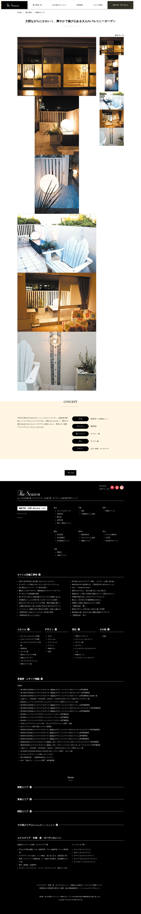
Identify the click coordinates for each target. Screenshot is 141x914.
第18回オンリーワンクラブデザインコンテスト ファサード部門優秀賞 (44, 720)
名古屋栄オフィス (63, 541)
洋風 (49, 651)
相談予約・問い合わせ (120, 5)
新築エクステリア (26, 658)
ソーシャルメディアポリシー (90, 888)
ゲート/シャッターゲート (84, 639)
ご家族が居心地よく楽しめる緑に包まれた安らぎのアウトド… (40, 606)
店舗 (104, 636)
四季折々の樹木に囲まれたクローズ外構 (86, 603)
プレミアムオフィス (64, 511)
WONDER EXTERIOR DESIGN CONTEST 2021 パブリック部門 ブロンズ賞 (46, 751)
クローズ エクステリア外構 (29, 639)
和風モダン (52, 648)
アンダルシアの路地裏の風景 (29, 594)
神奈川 (80, 531)
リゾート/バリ (53, 642)
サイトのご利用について (93, 885)
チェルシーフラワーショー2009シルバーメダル (36, 754)
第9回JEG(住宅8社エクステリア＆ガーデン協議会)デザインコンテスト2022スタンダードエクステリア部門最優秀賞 (60, 729)
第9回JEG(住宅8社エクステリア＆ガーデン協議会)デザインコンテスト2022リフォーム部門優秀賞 (53, 736)
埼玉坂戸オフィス (112, 541)
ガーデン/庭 (79, 642)
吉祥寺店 (60, 520)
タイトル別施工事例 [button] (29, 574)
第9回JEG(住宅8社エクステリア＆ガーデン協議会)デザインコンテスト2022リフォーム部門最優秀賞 (54, 733)
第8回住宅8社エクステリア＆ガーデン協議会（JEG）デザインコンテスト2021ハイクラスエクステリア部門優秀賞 (59, 742)
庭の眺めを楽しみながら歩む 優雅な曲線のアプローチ (90, 612)
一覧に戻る (70, 473)
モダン (50, 636)
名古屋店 (60, 534)
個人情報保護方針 (72, 888)
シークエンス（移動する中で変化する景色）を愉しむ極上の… (40, 609)
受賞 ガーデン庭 (26, 664)
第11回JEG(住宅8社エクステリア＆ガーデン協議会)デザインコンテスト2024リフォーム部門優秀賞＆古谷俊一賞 (58, 696)
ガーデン (78, 645)
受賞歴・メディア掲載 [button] (30, 679)
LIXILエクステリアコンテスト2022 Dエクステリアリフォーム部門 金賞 (46, 723)
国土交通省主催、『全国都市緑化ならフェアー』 (37, 757)
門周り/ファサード (81, 636)
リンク (19, 517)
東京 (55, 508)
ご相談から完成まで (76, 885)
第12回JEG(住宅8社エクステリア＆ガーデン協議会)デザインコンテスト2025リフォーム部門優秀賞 (54, 689)
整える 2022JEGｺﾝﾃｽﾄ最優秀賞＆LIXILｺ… (87, 600)
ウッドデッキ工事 (78, 844)
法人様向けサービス (59, 5)
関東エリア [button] (24, 787)
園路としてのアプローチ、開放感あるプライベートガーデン (39, 590)
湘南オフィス (86, 541)
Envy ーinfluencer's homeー (81, 587)
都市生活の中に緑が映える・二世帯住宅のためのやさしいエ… (93, 584)
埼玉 (104, 531)
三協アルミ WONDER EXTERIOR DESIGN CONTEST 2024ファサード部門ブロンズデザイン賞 (54, 699)
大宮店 (108, 537)
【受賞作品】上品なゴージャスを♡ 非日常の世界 (37, 612)
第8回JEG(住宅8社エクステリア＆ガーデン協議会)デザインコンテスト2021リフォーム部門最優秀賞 (54, 739)
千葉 (79, 508)
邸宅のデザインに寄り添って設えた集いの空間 (88, 609)
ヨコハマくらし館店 (88, 537)
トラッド (51, 645)
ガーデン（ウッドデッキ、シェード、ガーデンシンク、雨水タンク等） (43, 868)
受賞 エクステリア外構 (28, 654)
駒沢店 (59, 517)
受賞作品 (23, 648)
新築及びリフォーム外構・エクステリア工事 (32, 844)
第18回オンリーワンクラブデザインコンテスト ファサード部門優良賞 (44, 714)
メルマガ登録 (97, 5)
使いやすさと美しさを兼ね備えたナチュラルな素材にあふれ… (40, 597)
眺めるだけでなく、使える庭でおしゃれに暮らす (89, 590)
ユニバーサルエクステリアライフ (85, 859)
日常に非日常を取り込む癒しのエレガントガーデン (36, 581)
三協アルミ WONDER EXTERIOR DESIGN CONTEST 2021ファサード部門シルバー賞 (51, 748)
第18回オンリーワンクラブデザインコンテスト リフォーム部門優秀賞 (44, 717)
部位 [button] (76, 629)
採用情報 (80, 5)
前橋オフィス (110, 511)
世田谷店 (60, 514)
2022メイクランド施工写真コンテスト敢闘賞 (35, 726)
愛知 (55, 531)
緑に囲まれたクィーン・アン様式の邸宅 (33, 587)
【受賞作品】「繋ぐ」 (79, 606)
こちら (106, 419)
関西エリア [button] (24, 811)
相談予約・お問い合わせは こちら (32, 508)
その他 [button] (104, 629)
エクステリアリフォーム (28, 661)
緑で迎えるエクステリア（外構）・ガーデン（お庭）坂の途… (93, 581)
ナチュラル (52, 639)
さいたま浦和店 (111, 534)
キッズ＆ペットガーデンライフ (84, 862)
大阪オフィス (61, 555)
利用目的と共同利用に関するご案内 (51, 888)
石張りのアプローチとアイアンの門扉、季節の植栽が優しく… (40, 603)
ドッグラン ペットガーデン (84, 658)
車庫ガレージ (79, 654)
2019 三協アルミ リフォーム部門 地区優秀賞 (37, 760)
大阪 (55, 549)
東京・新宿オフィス (64, 523)
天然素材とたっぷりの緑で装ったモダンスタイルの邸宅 (38, 600)
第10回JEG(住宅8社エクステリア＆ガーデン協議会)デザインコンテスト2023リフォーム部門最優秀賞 (55, 705)
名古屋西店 (61, 537)
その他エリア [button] (37, 825)
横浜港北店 (85, 534)
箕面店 (59, 552)
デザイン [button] (51, 629)
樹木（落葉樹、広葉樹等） (28, 865)
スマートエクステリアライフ (84, 855)
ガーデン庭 (24, 651)
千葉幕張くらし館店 (88, 514)
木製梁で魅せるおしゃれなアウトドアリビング (88, 597)
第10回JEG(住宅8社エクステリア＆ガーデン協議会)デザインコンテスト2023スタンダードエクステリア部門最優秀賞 (60, 708)
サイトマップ (22, 514)
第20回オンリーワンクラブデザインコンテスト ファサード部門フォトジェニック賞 (49, 702)
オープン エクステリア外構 (29, 636)
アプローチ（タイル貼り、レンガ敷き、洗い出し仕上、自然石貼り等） (43, 855)
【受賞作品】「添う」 (79, 615)
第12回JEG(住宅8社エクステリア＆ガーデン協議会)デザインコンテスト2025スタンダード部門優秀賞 (55, 693)
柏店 (82, 511)
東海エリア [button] (24, 799)
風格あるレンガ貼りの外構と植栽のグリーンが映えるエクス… (93, 594)
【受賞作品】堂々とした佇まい (29, 615)
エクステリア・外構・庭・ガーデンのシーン (39, 838)
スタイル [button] (23, 629)
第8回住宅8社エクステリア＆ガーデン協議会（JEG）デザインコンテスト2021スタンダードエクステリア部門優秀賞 (60, 745)
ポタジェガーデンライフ (82, 852)
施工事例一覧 (37, 5)
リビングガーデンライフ (82, 849)
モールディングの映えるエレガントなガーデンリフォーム (39, 584)
